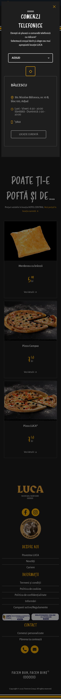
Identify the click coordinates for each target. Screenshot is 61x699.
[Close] (54, 7)
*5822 (17, 121)
